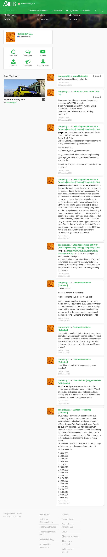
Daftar (86, 10)
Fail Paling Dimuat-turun (48, 533)
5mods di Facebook (67, 542)
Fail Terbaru (45, 514)
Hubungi (65, 514)
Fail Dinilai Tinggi (47, 539)
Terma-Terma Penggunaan (67, 525)
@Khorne (62, 185)
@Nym (61, 132)
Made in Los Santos (12, 516)
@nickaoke (63, 386)
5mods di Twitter (70, 536)
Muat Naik (56, 10)
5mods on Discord (67, 550)
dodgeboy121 (25, 33)
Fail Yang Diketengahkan (46, 520)
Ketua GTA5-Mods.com (45, 545)
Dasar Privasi (67, 519)
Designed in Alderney (12, 513)
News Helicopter (80, 76)
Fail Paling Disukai (48, 527)
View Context (63, 82)
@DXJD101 (63, 416)
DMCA (64, 532)
